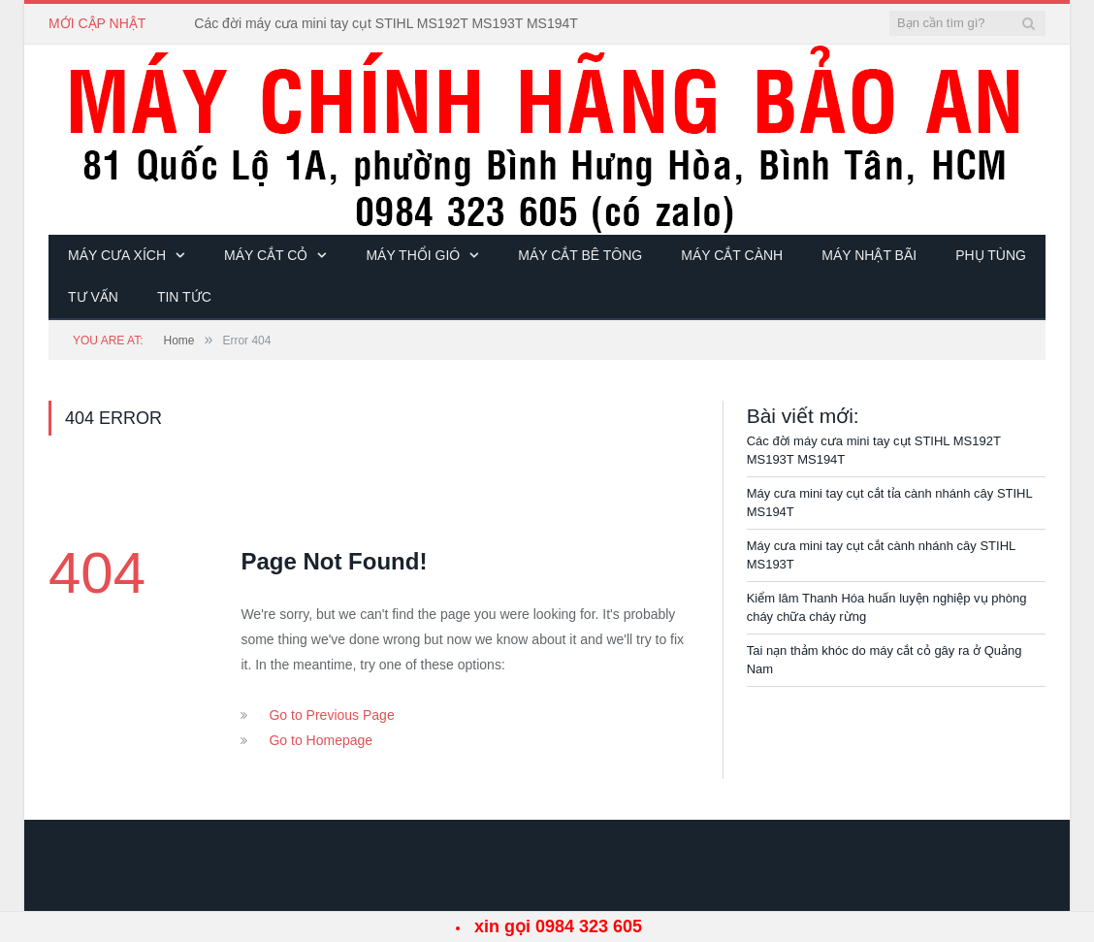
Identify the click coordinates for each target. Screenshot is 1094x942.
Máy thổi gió (413, 255)
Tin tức (184, 297)
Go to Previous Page (331, 715)
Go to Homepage (320, 740)
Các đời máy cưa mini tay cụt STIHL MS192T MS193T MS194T (386, 23)
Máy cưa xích (117, 255)
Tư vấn (93, 297)
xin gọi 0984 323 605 (558, 926)
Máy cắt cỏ (265, 255)
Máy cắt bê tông (580, 255)
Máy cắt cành (732, 255)
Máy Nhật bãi (869, 255)
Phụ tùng (990, 255)
